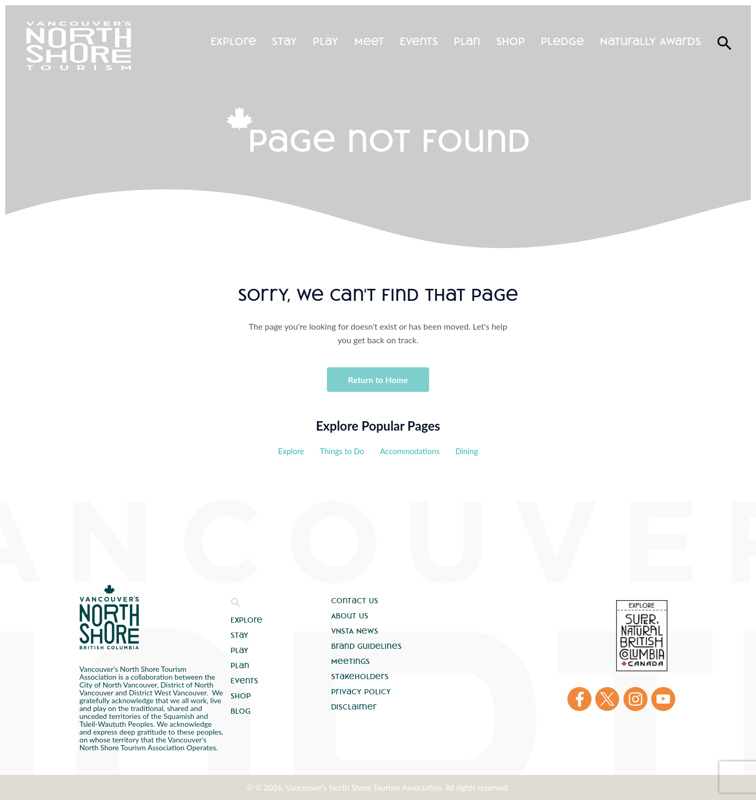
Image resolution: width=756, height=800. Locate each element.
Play (325, 41)
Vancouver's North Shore (109, 616)
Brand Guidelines (366, 646)
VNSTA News (354, 631)
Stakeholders (360, 676)
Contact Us (354, 600)
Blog (240, 711)
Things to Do (342, 451)
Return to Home (378, 380)
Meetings (350, 661)
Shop (510, 41)
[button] (236, 605)
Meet (369, 41)
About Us (349, 616)
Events (419, 41)
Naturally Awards (650, 41)
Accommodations (410, 451)
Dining (466, 451)
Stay (284, 41)
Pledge (562, 41)
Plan (467, 41)
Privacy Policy (361, 692)
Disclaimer (354, 707)
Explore (233, 41)
